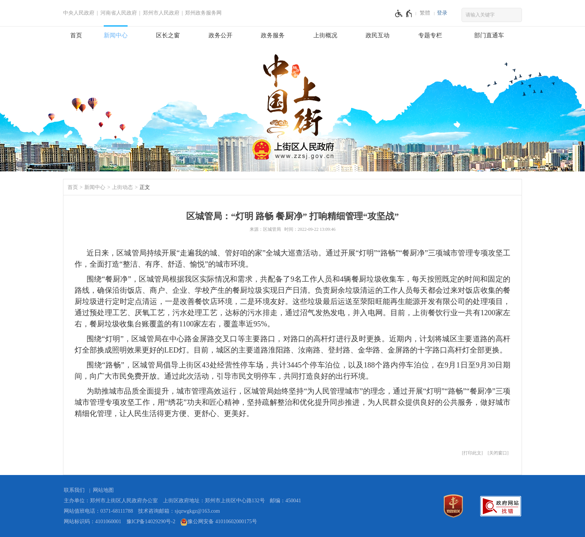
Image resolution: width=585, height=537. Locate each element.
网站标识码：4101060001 (92, 521)
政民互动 (378, 35)
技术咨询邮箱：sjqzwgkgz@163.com (179, 511)
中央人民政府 (78, 13)
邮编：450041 (285, 500)
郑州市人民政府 (161, 13)
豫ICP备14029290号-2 (150, 521)
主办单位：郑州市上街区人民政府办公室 (111, 500)
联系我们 (74, 490)
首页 (76, 35)
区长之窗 (168, 35)
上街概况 (325, 35)
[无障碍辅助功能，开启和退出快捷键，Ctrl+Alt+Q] (403, 13)
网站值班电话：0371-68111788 (98, 511)
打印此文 (472, 453)
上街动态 (122, 187)
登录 (442, 13)
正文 (145, 187)
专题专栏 (430, 35)
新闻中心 (116, 35)
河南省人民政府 (118, 13)
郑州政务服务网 (203, 13)
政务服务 (273, 35)
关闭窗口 (498, 453)
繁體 (425, 13)
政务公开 (220, 35)
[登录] (442, 13)
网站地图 (103, 490)
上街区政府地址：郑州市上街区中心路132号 (214, 500)
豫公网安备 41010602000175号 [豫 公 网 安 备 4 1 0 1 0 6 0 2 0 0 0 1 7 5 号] (218, 522)
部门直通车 (489, 35)
